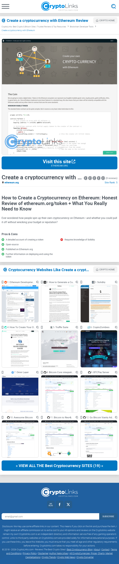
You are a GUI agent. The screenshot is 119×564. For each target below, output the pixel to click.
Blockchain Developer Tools (81, 26)
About (97, 549)
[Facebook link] (59, 504)
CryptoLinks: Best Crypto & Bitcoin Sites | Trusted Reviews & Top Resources (34, 26)
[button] (5, 6)
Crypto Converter (85, 557)
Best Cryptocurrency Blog (79, 549)
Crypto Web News (66, 557)
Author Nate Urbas (58, 553)
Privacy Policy (30, 553)
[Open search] (113, 6)
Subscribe (108, 516)
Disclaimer (43, 553)
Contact (105, 549)
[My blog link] (51, 504)
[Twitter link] (68, 504)
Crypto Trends (49, 557)
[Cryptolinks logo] (59, 6)
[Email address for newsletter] (50, 516)
